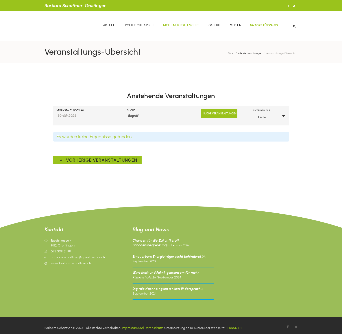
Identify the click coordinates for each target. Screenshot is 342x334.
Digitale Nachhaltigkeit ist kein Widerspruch (167, 289)
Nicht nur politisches (181, 25)
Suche (131, 110)
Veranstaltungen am (71, 110)
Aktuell (109, 25)
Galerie (215, 25)
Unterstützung (264, 25)
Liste (259, 117)
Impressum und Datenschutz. (143, 328)
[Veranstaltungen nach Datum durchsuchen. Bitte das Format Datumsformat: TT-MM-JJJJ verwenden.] (89, 116)
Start (231, 53)
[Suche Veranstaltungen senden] (219, 113)
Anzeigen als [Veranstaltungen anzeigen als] (261, 110)
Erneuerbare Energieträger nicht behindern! (167, 257)
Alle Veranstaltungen (250, 53)
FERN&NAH (234, 328)
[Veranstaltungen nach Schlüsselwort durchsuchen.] (159, 116)
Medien (235, 25)
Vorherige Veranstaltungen (97, 160)
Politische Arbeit (139, 25)
